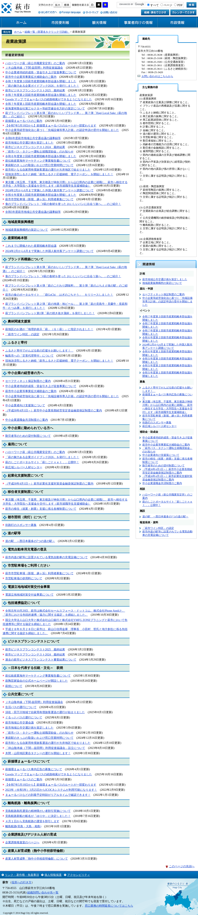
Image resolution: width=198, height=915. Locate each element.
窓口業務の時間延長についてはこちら (109, 905)
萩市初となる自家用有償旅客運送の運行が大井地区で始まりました (48, 169)
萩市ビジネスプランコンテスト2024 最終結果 (35, 147)
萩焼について (13, 686)
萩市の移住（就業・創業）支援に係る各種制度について (40, 508)
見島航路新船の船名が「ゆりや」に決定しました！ (38, 816)
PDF (180, 5)
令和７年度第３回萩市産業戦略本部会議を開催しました (40, 81)
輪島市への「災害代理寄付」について (29, 355)
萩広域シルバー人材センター (23, 467)
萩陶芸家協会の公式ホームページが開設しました (36, 680)
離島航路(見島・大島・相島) (23, 826)
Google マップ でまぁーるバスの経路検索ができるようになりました (48, 99)
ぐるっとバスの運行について (23, 717)
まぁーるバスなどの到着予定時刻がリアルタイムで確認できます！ (48, 794)
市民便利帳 (60, 22)
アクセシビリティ (78, 874)
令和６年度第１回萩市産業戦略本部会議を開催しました (40, 194)
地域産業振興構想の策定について (26, 229)
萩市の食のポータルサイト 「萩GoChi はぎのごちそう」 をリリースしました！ (59, 294)
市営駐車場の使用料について (23, 578)
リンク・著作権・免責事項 (22, 874)
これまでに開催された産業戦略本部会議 (30, 245)
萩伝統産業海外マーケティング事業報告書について (38, 160)
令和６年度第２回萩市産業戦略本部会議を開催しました (40, 156)
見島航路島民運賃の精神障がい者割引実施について (38, 810)
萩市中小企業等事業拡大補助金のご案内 (30, 76)
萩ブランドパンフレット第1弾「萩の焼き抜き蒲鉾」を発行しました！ (50, 313)
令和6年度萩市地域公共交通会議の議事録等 (33, 138)
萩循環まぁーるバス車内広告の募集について (33, 769)
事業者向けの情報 (138, 22)
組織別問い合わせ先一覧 (42, 892)
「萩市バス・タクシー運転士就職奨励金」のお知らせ (39, 151)
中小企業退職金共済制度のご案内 (26, 419)
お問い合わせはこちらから (157, 76)
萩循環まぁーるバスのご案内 (23, 120)
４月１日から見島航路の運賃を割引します (32, 821)
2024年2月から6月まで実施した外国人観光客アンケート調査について (49, 190)
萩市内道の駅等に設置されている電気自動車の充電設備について (46, 557)
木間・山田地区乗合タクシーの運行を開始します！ (38, 753)
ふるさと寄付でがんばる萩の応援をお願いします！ (39, 350)
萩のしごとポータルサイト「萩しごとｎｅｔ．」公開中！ (42, 462)
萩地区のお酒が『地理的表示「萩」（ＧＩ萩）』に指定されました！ (49, 329)
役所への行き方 (21, 882)
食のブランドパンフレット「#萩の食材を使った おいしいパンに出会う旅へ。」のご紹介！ (63, 203)
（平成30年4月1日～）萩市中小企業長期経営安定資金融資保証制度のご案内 (53, 410)
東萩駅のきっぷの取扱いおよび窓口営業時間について (39, 165)
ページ (168, 5)
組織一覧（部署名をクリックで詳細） (47, 31)
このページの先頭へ (182, 866)
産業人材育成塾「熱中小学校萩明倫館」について (36, 858)
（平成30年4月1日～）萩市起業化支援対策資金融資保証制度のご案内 (49, 483)
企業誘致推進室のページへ (22, 842)
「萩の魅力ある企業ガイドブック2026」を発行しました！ (42, 85)
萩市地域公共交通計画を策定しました (29, 142)
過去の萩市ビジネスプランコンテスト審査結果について (40, 659)
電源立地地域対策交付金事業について (29, 594)
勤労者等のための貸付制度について (28, 435)
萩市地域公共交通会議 (19, 722)
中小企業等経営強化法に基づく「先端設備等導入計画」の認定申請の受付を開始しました (62, 130)
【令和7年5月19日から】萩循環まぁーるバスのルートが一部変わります (50, 125)
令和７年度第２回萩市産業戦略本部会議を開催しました (40, 94)
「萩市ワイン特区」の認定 (22, 334)
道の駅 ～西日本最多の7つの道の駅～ (30, 541)
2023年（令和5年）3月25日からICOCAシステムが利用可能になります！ (51, 789)
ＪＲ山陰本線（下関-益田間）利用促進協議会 (34, 67)
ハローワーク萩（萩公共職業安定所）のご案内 (35, 63)
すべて (154, 5)
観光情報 (99, 22)
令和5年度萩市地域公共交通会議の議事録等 (33, 211)
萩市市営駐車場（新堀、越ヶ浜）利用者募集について (39, 199)
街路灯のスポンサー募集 (21, 525)
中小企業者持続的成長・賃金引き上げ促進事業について (40, 72)
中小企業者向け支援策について (25, 405)
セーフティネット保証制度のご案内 (28, 381)
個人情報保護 (53, 874)
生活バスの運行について (21, 707)
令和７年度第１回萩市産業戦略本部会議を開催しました (40, 103)
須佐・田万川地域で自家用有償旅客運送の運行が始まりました (45, 712)
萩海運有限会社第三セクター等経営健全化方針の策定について (45, 108)
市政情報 (177, 22)
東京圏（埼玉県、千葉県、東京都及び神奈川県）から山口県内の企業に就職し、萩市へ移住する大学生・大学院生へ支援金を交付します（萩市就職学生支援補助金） (65, 184)
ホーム (21, 22)
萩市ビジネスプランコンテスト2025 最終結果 (35, 90)
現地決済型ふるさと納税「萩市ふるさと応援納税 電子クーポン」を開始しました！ (59, 174)
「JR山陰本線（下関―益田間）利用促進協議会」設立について (45, 748)
